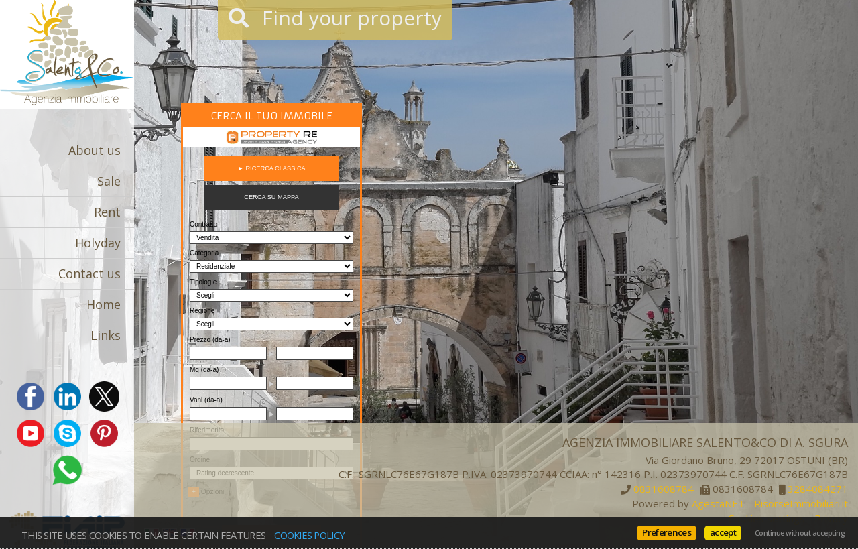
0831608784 (663, 489)
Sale (109, 181)
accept (723, 532)
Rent (107, 212)
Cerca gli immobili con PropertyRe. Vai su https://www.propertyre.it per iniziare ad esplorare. (271, 326)
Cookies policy (309, 535)
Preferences (666, 532)
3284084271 (818, 489)
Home (103, 304)
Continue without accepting (800, 533)
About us (94, 150)
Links (105, 335)
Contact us (89, 273)
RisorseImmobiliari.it (801, 503)
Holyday (98, 243)
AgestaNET (718, 503)
